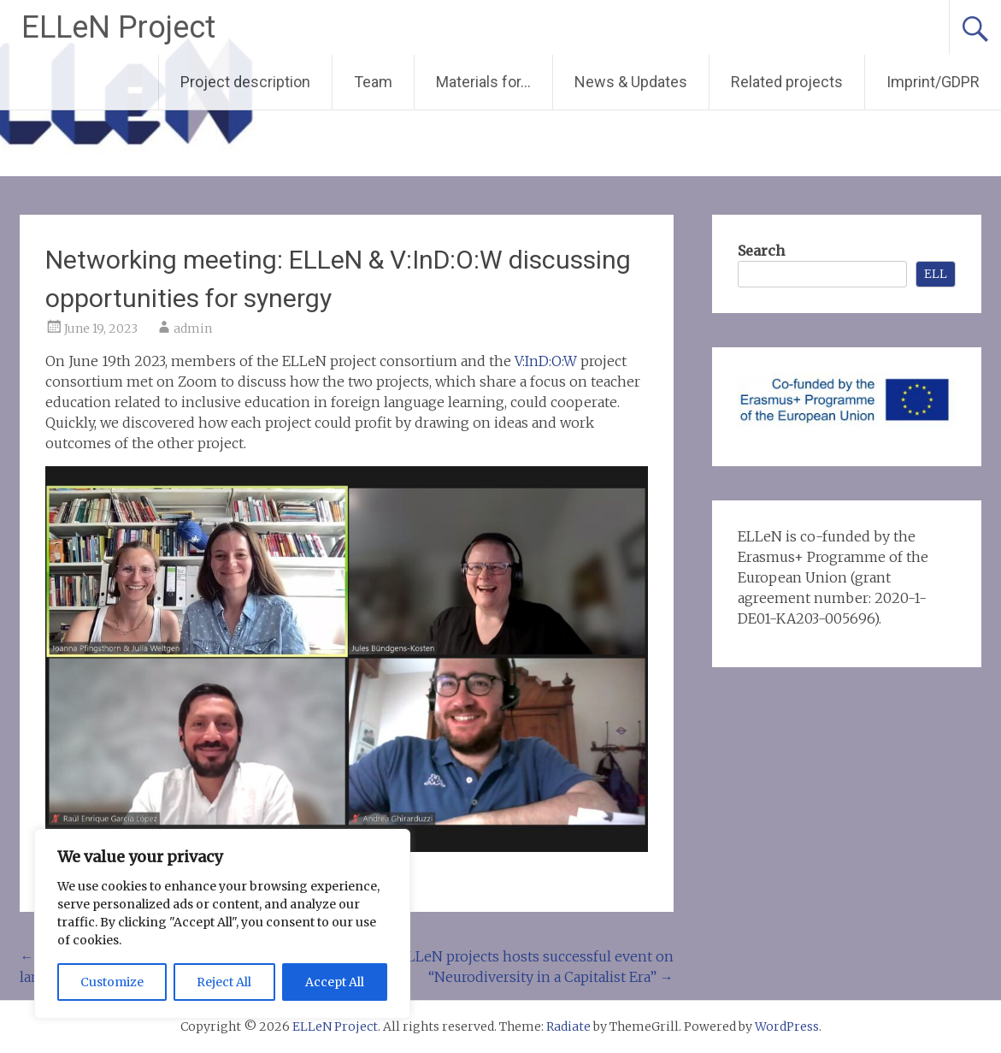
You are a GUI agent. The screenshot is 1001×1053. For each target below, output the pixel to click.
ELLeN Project (118, 27)
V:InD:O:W (547, 361)
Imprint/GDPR (933, 82)
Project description (245, 82)
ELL (935, 273)
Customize (112, 982)
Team (373, 82)
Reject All (224, 982)
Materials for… (483, 82)
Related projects (787, 82)
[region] (222, 924)
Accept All (334, 982)
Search (761, 250)
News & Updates (630, 82)
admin (193, 328)
